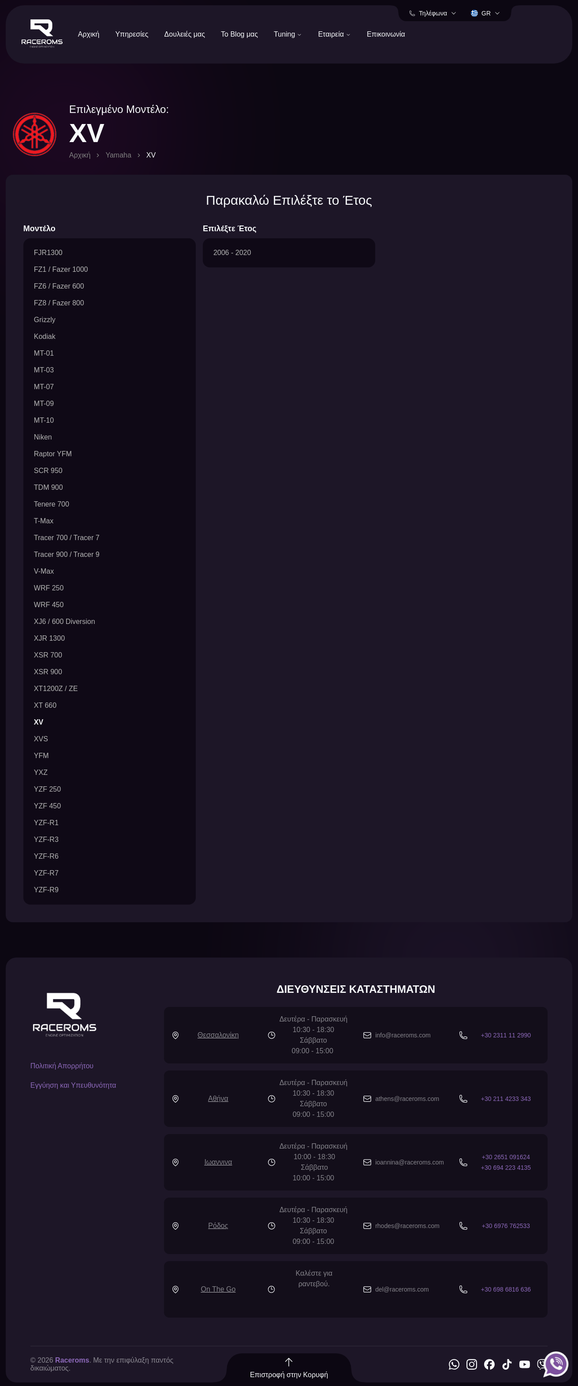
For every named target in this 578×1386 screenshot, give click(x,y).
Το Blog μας (239, 34)
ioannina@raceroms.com (409, 1162)
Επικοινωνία (386, 34)
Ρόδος (218, 1225)
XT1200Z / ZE (56, 688)
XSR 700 (48, 655)
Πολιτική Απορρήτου (61, 1066)
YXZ (41, 772)
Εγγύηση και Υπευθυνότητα (73, 1085)
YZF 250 (47, 789)
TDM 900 (48, 487)
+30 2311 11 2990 (506, 1035)
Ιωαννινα (218, 1162)
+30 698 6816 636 (506, 1289)
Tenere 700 (51, 504)
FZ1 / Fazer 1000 (61, 269)
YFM (41, 755)
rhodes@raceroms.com (407, 1225)
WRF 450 (49, 604)
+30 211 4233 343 (506, 1098)
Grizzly (45, 319)
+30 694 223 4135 (506, 1167)
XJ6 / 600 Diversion (64, 621)
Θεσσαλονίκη (218, 1035)
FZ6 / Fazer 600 (59, 286)
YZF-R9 (46, 890)
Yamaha (118, 155)
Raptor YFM (53, 454)
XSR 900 (48, 672)
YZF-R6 (46, 856)
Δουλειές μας (184, 34)
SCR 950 (48, 470)
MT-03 (44, 370)
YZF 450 (47, 806)
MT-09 (44, 403)
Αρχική (89, 34)
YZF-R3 (46, 839)
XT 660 (45, 705)
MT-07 (44, 387)
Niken (43, 437)
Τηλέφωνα (433, 13)
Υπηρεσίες (131, 34)
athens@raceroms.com (407, 1098)
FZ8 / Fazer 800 (59, 303)
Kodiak (45, 336)
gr (485, 13)
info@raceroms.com (402, 1035)
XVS (41, 739)
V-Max (44, 571)
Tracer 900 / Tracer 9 (67, 554)
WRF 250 (49, 588)
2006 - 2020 (232, 252)
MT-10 (44, 420)
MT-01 (44, 353)
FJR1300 (48, 252)
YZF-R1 (46, 822)
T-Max (43, 521)
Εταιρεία (334, 34)
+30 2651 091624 (506, 1157)
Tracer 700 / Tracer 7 (67, 537)
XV (38, 722)
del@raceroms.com (402, 1289)
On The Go (218, 1289)
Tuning (288, 34)
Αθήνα (218, 1098)
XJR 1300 (49, 638)
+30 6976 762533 (506, 1225)
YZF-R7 (46, 873)
